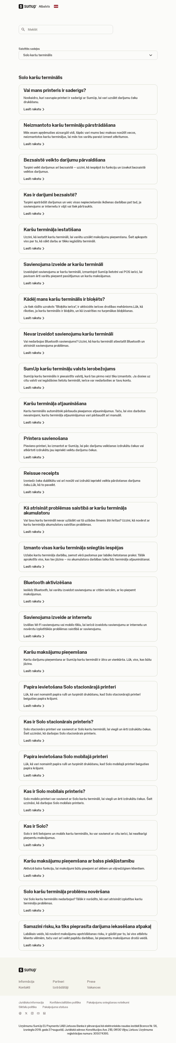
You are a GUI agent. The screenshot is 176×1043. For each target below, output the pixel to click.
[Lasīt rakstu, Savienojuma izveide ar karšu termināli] (88, 283)
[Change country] (56, 6)
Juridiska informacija (31, 1002)
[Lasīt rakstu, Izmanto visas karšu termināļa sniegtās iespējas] (88, 566)
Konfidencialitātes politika (65, 1002)
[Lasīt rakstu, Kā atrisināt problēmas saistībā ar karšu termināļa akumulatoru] (88, 532)
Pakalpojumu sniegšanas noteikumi (108, 1002)
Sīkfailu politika (28, 1007)
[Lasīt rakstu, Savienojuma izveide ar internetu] (88, 636)
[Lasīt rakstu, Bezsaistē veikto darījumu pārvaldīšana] (88, 179)
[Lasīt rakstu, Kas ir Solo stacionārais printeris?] (88, 740)
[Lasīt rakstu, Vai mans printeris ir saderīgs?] (88, 109)
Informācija (26, 981)
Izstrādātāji (60, 987)
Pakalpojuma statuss (55, 1007)
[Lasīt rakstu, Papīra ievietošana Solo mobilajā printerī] (88, 775)
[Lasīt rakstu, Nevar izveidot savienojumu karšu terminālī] (88, 353)
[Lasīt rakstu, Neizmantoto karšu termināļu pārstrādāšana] (88, 144)
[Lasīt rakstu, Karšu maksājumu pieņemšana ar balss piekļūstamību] (88, 876)
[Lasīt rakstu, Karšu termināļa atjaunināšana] (88, 422)
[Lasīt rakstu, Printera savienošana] (88, 457)
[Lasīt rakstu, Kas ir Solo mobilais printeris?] (88, 810)
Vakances (94, 987)
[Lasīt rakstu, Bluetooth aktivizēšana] (88, 601)
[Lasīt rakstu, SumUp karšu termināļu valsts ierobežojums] (88, 387)
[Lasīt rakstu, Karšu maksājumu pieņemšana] (88, 671)
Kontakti (24, 987)
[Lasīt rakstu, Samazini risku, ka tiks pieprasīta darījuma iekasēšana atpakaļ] (88, 945)
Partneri (58, 981)
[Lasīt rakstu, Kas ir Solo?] (88, 845)
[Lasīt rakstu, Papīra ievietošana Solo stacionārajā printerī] (88, 706)
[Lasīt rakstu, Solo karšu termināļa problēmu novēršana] (88, 910)
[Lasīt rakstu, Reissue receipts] (88, 492)
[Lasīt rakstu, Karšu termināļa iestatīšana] (88, 248)
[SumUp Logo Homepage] (29, 6)
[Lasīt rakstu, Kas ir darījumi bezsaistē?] (88, 213)
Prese (91, 981)
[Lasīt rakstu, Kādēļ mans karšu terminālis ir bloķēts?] (88, 318)
